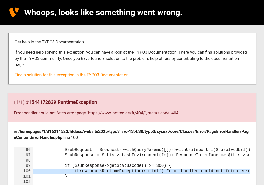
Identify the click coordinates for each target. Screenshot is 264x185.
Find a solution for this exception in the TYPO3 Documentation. (72, 74)
